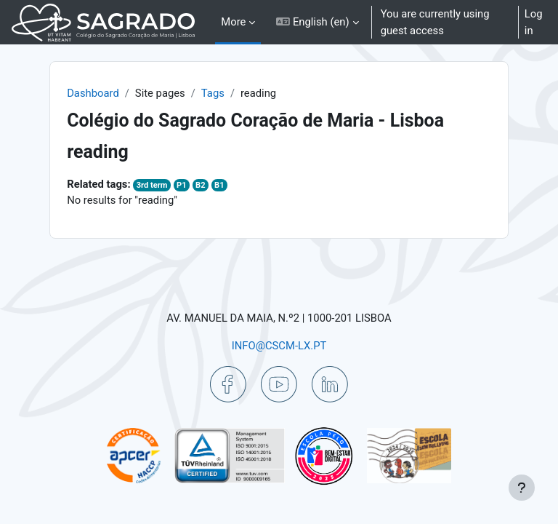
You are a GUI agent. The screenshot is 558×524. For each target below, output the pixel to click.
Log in (534, 21)
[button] (317, 22)
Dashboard (93, 93)
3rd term (152, 185)
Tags (213, 93)
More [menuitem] (233, 21)
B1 (219, 185)
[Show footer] (522, 488)
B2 (200, 185)
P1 (182, 185)
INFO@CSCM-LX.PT (279, 345)
